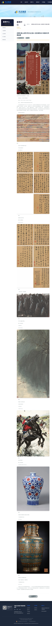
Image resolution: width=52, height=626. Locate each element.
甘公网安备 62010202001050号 (22, 621)
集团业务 (37, 2)
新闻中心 (32, 2)
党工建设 (4, 36)
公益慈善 (4, 30)
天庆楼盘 (43, 2)
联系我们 (35, 607)
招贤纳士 (35, 609)
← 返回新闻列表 (33, 596)
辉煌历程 (4, 39)
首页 (21, 2)
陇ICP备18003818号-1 (33, 621)
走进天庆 (26, 2)
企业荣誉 (4, 33)
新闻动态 (4, 27)
